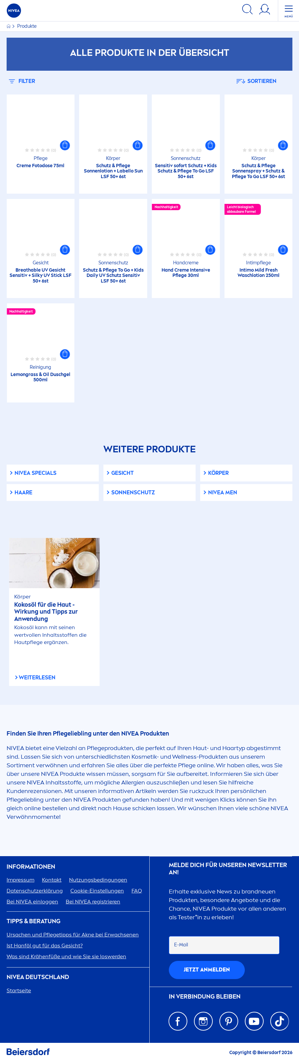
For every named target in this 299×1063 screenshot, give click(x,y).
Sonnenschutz (133, 492)
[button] (65, 145)
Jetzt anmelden (207, 970)
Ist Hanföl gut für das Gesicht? (45, 945)
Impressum (20, 880)
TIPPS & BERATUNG (33, 921)
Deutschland (38, 977)
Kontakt (51, 880)
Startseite (19, 990)
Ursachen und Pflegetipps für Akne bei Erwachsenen (73, 934)
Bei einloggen (32, 901)
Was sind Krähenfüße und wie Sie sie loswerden (66, 956)
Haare (23, 492)
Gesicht (122, 473)
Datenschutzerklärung (35, 891)
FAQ (136, 891)
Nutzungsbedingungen (98, 880)
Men (222, 492)
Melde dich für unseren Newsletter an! (228, 869)
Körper (218, 473)
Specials (35, 473)
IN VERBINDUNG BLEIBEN (205, 996)
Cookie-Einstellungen (97, 891)
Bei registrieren (93, 901)
